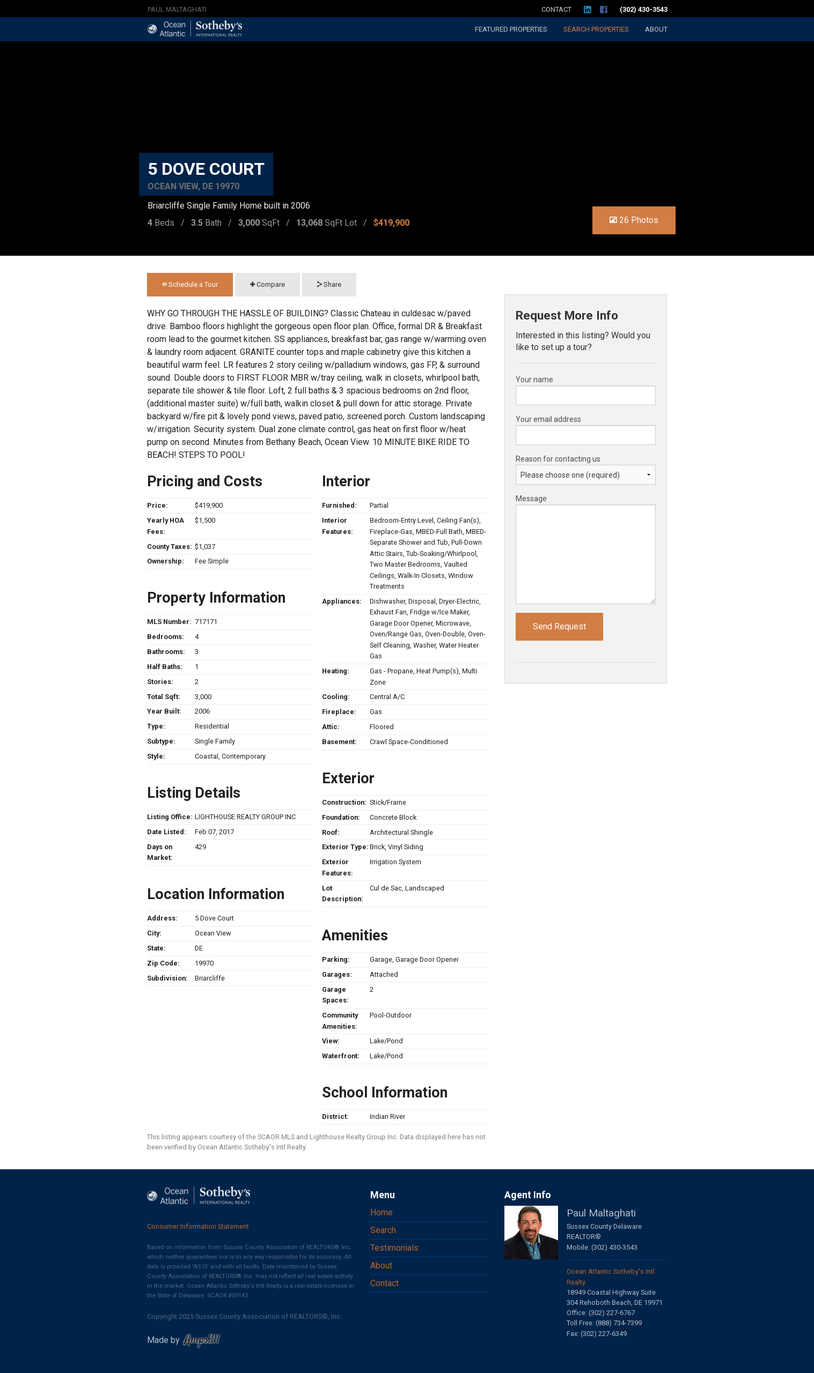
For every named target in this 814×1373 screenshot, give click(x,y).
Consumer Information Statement (198, 1226)
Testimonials (394, 1248)
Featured (511, 29)
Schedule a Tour (190, 284)
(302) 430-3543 (644, 9)
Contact (556, 9)
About (656, 29)
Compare (267, 284)
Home (381, 1212)
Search (596, 29)
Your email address (548, 419)
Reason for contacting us (558, 459)
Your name (534, 379)
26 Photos (634, 220)
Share (329, 284)
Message (531, 498)
